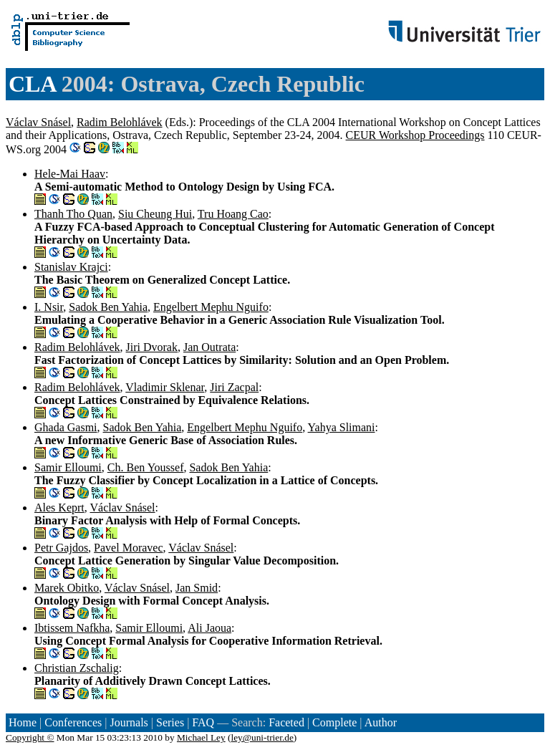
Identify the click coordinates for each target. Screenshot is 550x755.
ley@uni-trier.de (262, 737)
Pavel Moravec (128, 548)
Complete (334, 722)
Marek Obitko (66, 588)
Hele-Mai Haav (69, 174)
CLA (32, 84)
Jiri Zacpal (234, 387)
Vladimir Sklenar (164, 387)
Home (23, 722)
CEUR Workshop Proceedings (415, 135)
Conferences (73, 722)
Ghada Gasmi (65, 427)
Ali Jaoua (209, 628)
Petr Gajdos (61, 548)
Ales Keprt (59, 507)
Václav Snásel (38, 122)
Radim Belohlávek (120, 122)
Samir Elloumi (68, 467)
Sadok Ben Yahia (108, 307)
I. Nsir (48, 307)
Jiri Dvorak (152, 347)
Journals (129, 722)
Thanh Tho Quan (73, 214)
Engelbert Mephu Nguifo (211, 307)
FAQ (203, 722)
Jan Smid (196, 588)
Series (170, 722)
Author (381, 722)
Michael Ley (201, 737)
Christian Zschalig (76, 668)
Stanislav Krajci (71, 267)
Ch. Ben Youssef (145, 467)
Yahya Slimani (341, 427)
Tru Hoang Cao (233, 214)
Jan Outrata (209, 347)
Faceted (286, 722)
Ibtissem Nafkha (72, 628)
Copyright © (30, 737)
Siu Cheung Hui (155, 214)
